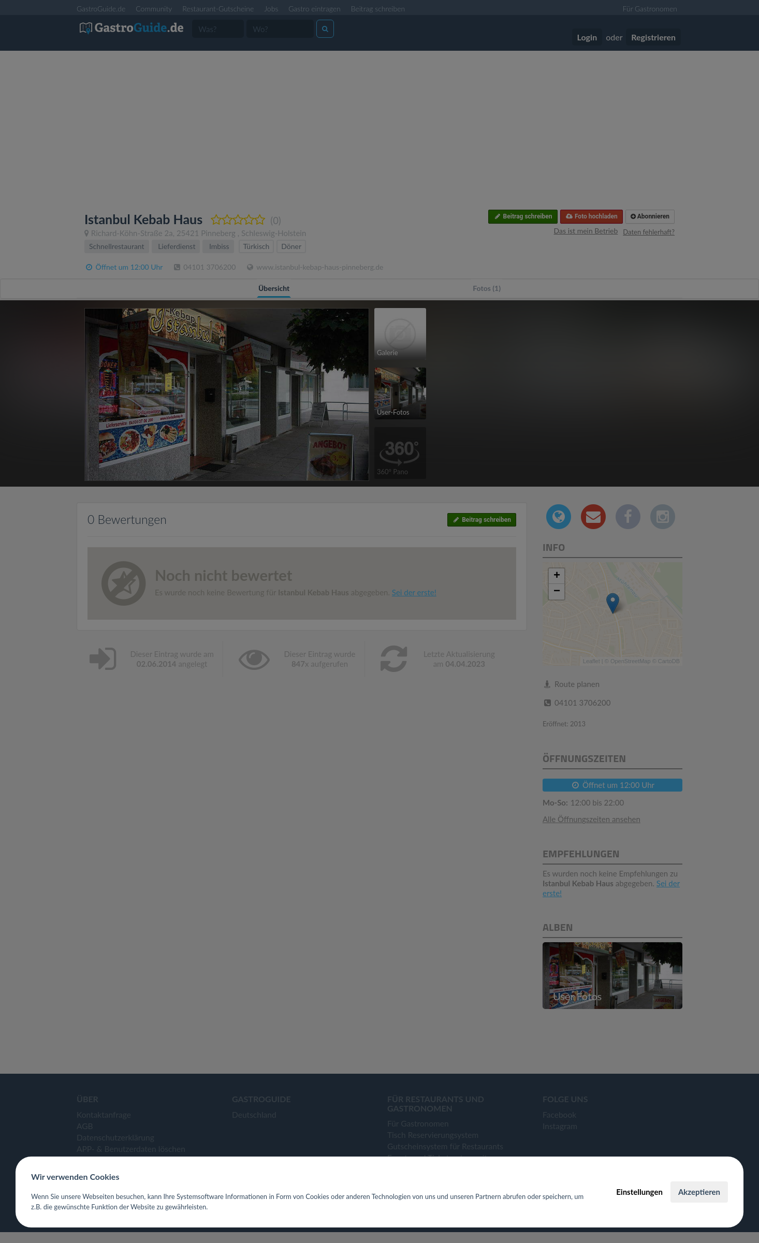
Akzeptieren (699, 1191)
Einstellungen (639, 1191)
